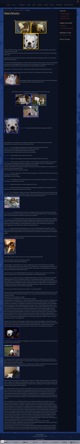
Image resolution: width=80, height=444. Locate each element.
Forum (33, 5)
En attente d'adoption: (65, 13)
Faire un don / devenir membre (66, 28)
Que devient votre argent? (18, 10)
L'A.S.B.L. (14, 5)
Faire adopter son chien (65, 18)
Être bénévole (63, 26)
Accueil (8, 5)
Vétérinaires (59, 5)
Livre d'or (46, 5)
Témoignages (22, 5)
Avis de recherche (68, 5)
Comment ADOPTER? (64, 16)
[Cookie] (2, 441)
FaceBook (39, 5)
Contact (52, 5)
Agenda (28, 5)
